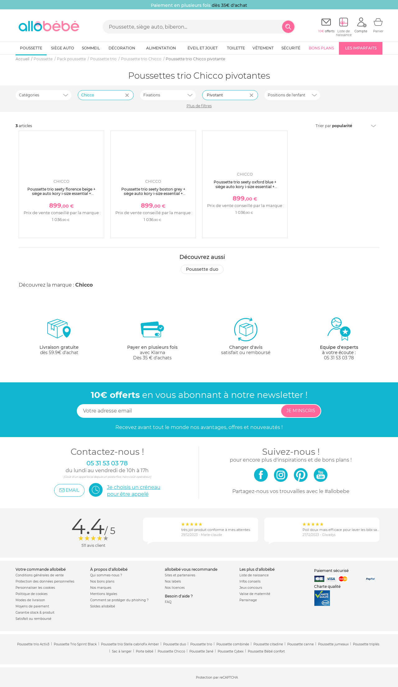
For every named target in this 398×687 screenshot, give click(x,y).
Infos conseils (250, 581)
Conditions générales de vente (40, 575)
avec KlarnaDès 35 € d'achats (152, 339)
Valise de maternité (254, 594)
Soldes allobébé (102, 606)
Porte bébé (144, 651)
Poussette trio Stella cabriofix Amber (130, 644)
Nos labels (173, 581)
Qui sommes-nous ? (106, 575)
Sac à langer (122, 651)
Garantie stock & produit (35, 613)
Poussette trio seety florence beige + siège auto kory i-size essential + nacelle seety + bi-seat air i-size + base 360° (61, 196)
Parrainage (248, 600)
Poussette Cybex (230, 651)
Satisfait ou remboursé (33, 619)
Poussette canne (300, 644)
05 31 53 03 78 (339, 358)
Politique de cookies (32, 594)
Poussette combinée (232, 644)
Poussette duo (202, 269)
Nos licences (175, 588)
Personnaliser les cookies (35, 588)
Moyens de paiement (32, 606)
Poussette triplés (366, 644)
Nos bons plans (102, 581)
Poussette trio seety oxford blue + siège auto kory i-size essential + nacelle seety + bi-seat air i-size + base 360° (245, 189)
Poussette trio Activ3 (33, 644)
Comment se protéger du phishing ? (119, 600)
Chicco (84, 285)
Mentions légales (103, 594)
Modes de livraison (30, 600)
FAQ (168, 602)
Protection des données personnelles (45, 581)
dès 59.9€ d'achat (59, 339)
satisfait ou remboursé (245, 336)
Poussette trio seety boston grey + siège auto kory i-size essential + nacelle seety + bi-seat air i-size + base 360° (153, 196)
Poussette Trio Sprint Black (75, 644)
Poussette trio (201, 644)
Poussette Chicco (171, 651)
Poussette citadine (268, 644)
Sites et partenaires (180, 575)
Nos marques (100, 588)
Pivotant (215, 95)
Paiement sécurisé (331, 570)
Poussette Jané (201, 651)
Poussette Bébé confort (266, 651)
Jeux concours (250, 588)
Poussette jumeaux (333, 644)
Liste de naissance (254, 575)
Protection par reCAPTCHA (217, 677)
